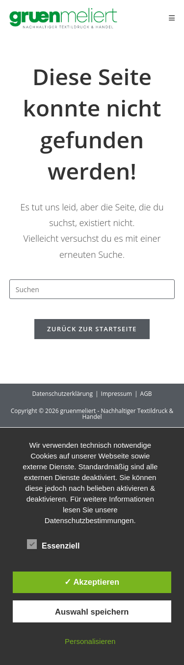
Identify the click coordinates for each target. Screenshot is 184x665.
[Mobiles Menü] (172, 18)
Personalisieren (90, 641)
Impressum (116, 394)
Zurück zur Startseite (92, 328)
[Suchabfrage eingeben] (92, 289)
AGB (146, 394)
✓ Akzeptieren (91, 581)
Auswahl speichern (92, 611)
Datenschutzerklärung (62, 394)
